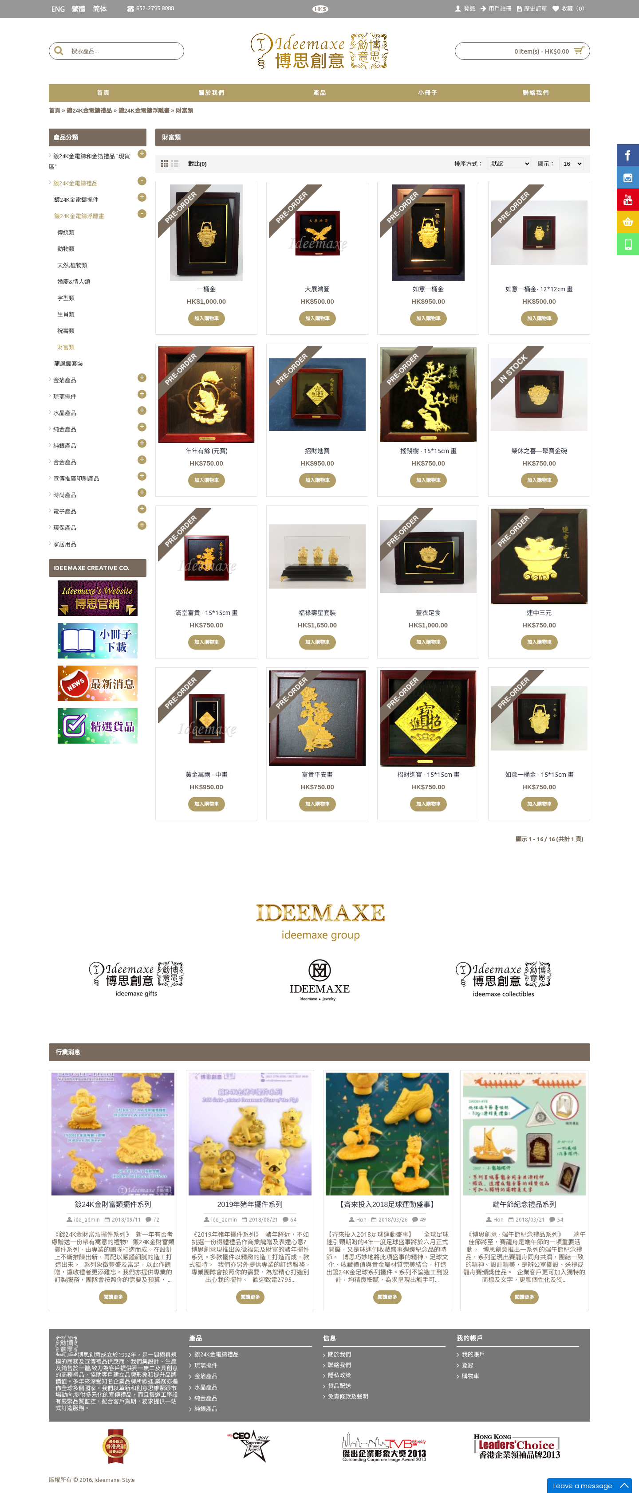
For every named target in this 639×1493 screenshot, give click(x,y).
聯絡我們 (337, 1365)
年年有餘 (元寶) (206, 451)
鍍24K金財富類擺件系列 (113, 1204)
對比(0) (197, 164)
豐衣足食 (428, 612)
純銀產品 (203, 1410)
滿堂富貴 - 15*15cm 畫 (206, 612)
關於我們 (337, 1355)
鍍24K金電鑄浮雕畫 (144, 110)
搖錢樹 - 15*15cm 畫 (428, 451)
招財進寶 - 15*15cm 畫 (428, 774)
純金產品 (203, 1399)
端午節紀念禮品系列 (524, 1204)
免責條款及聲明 (345, 1397)
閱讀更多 (113, 1297)
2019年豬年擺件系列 (250, 1204)
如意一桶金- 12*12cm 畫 (539, 289)
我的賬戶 (471, 1355)
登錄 (465, 1366)
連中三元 (539, 612)
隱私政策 (337, 1375)
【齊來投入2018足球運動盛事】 (387, 1204)
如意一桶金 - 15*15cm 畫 (539, 774)
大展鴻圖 (317, 289)
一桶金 (206, 289)
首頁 (54, 110)
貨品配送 (337, 1386)
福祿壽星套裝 (317, 612)
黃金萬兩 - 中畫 (206, 774)
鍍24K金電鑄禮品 (89, 110)
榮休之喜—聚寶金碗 (539, 451)
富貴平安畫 (317, 774)
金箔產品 (203, 1377)
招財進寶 (317, 451)
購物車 (468, 1377)
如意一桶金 (428, 289)
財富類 (184, 110)
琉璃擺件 (203, 1366)
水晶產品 (203, 1388)
